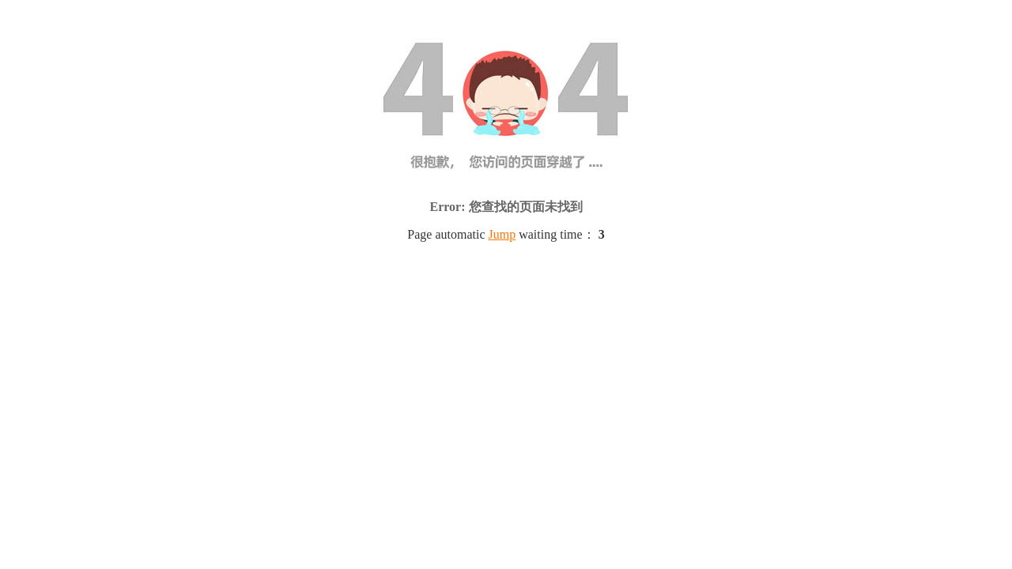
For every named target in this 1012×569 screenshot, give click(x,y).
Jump (502, 234)
